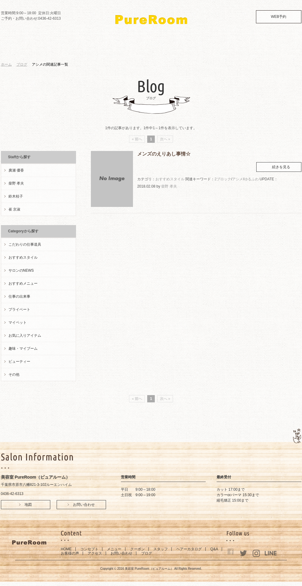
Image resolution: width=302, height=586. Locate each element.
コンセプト (89, 549)
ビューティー (19, 361)
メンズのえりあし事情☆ (164, 153)
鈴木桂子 (15, 196)
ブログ (21, 64)
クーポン (137, 549)
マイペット (17, 322)
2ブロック (222, 179)
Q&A (214, 549)
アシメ (237, 179)
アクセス (95, 553)
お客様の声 (70, 553)
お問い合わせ (121, 553)
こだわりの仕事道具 (24, 244)
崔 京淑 (14, 209)
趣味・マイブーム (23, 348)
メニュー (114, 549)
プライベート (19, 309)
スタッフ (160, 549)
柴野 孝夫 (169, 186)
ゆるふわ (251, 179)
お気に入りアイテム (24, 335)
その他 (13, 374)
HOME (66, 549)
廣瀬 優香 (16, 170)
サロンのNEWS (21, 270)
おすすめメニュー (23, 283)
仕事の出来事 (19, 296)
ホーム (6, 64)
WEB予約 (278, 17)
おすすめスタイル (169, 179)
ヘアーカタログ (189, 549)
